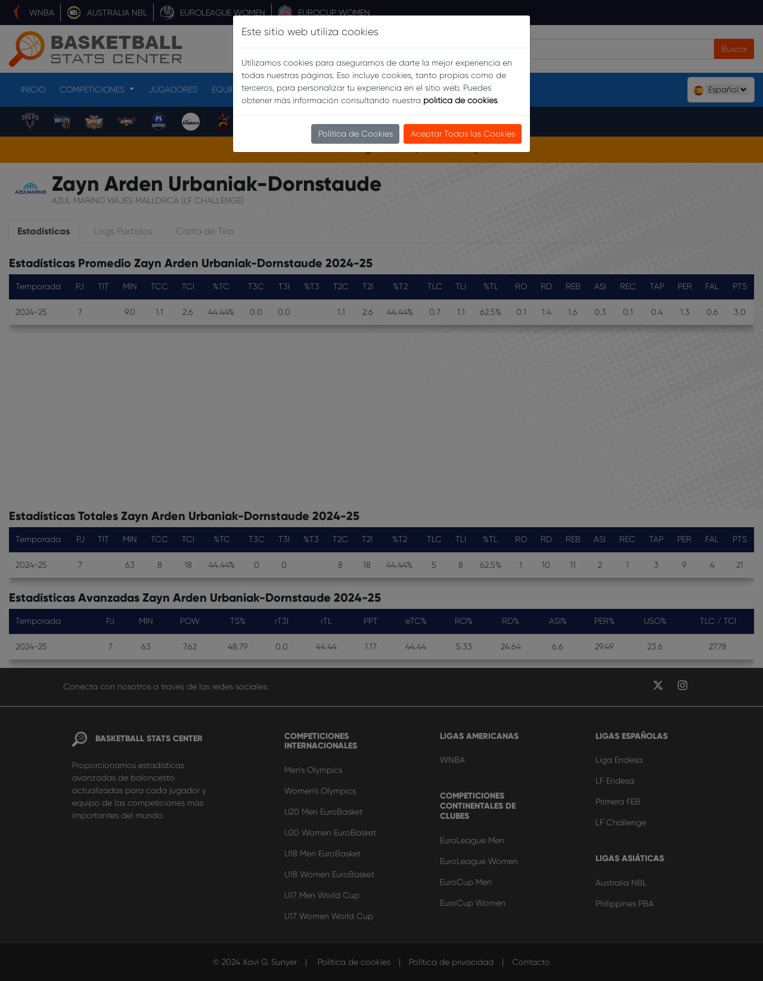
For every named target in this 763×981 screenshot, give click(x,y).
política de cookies (460, 100)
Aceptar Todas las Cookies (463, 133)
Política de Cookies (355, 133)
